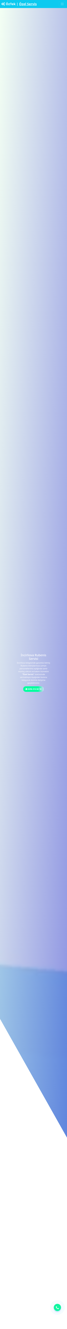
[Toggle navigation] (62, 4)
